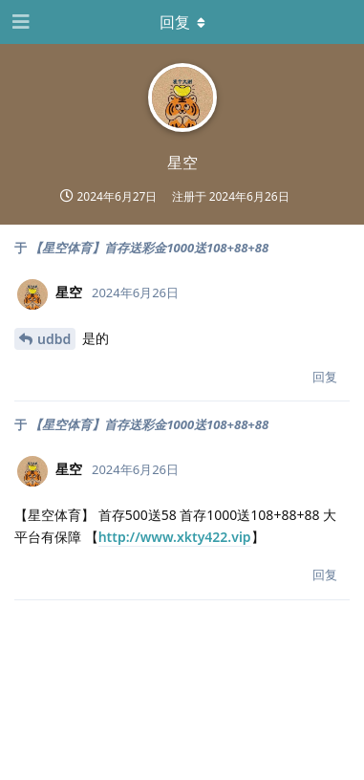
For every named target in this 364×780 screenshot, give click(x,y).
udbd (54, 339)
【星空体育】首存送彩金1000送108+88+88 (149, 247)
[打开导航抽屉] (19, 22)
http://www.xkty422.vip (174, 537)
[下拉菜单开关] (182, 22)
